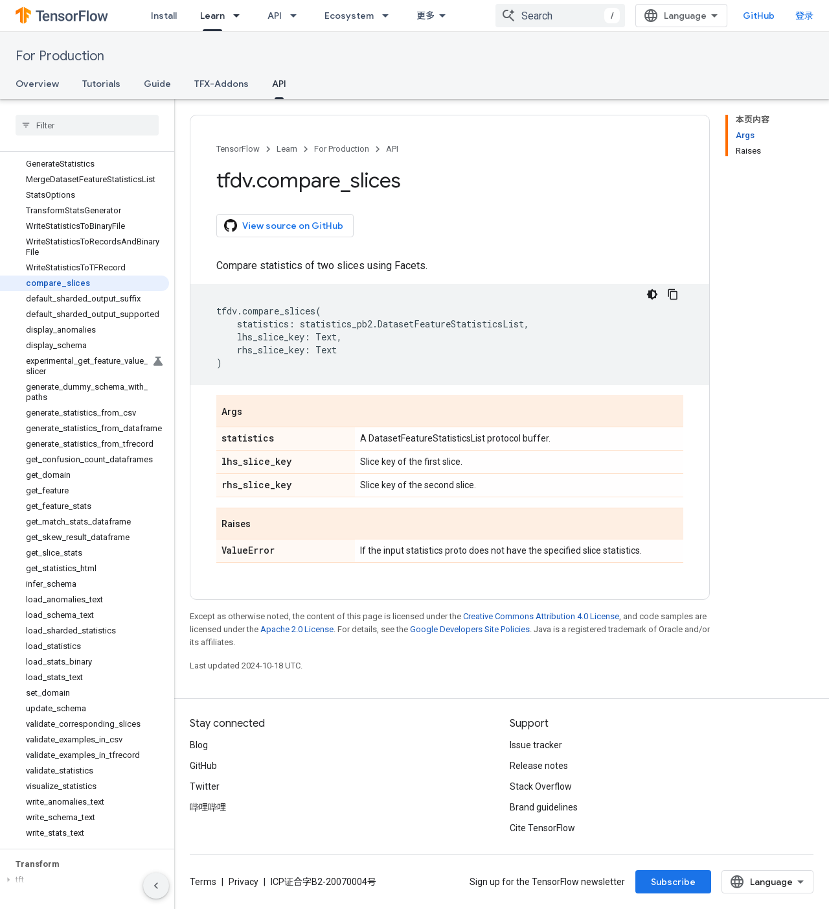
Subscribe (673, 882)
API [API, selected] (279, 83)
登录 (804, 15)
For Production (60, 56)
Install (164, 15)
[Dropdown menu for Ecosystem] (389, 15)
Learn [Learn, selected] (212, 15)
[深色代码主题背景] (652, 294)
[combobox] (560, 15)
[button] (84, 880)
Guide (157, 83)
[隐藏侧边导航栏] (156, 886)
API (274, 15)
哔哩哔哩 (208, 807)
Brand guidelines (544, 807)
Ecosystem (349, 15)
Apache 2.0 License (297, 629)
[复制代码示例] (673, 294)
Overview (37, 83)
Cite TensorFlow (542, 828)
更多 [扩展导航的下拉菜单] (425, 15)
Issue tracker (536, 745)
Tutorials (101, 83)
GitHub (759, 15)
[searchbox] (87, 125)
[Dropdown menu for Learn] (240, 15)
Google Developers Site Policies (470, 629)
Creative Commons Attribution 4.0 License (541, 616)
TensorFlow (238, 149)
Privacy (243, 882)
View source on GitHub (283, 225)
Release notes (539, 766)
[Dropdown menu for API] (297, 15)
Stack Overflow (541, 786)
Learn (287, 149)
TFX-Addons (221, 83)
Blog (199, 745)
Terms (203, 882)
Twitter (205, 786)
